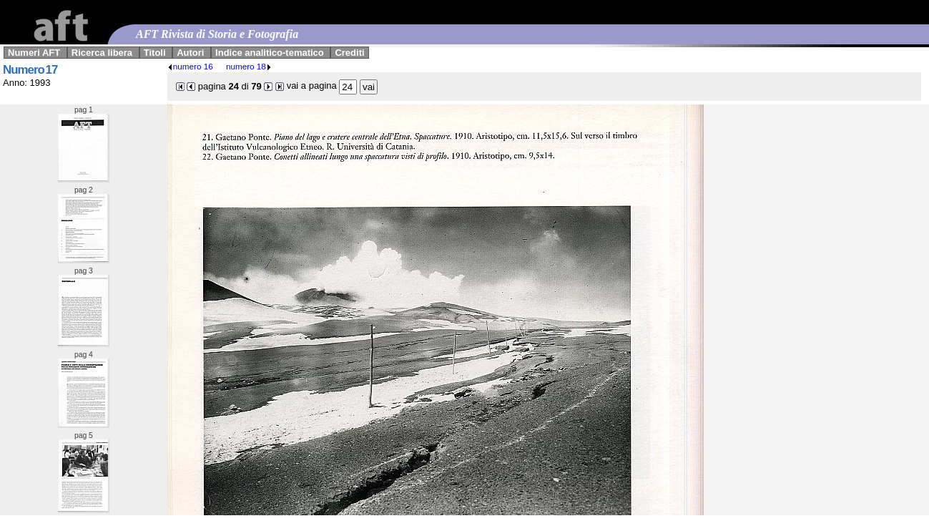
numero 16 (190, 66)
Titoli (155, 52)
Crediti (349, 52)
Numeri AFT (34, 52)
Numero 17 (30, 70)
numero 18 (249, 66)
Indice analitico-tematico (269, 52)
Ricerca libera (102, 52)
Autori (190, 52)
